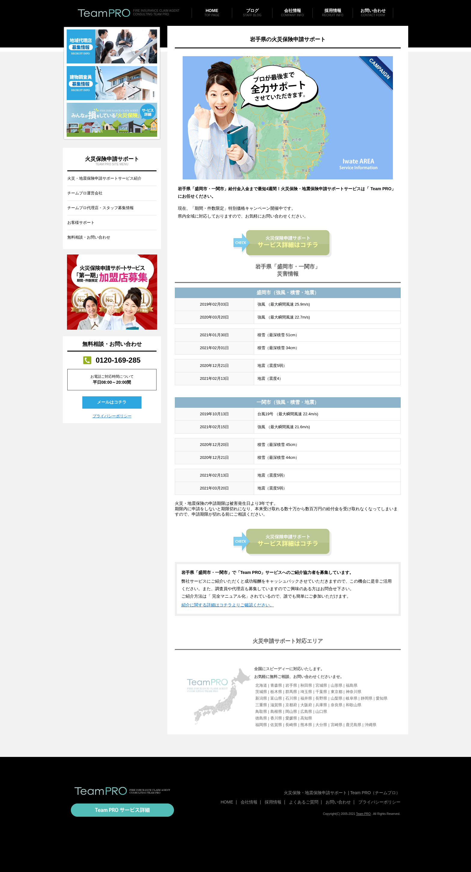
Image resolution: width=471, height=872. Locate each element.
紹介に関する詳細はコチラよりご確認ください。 (227, 625)
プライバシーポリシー (112, 416)
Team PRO (363, 814)
